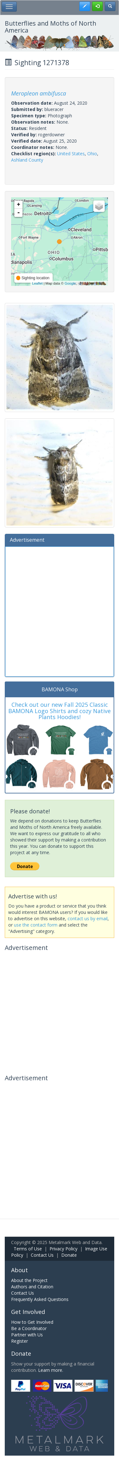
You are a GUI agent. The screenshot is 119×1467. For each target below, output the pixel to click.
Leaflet (37, 283)
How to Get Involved (32, 1322)
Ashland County (27, 160)
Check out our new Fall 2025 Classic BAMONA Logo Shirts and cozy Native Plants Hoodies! (59, 711)
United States (71, 154)
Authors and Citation (32, 1287)
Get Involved (28, 1312)
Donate (69, 1255)
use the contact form (35, 925)
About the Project (29, 1280)
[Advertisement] (59, 611)
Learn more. (50, 1370)
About (19, 1270)
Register (19, 1341)
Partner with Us (27, 1335)
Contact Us (42, 1255)
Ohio (92, 154)
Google (70, 283)
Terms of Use (28, 1249)
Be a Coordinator (29, 1328)
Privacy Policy (63, 1249)
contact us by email (88, 918)
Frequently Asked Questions (40, 1299)
